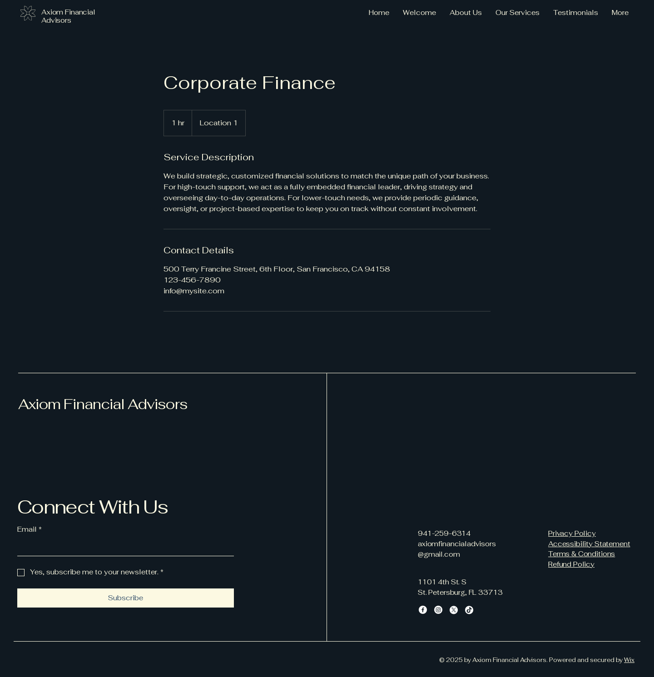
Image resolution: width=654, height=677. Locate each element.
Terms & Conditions (581, 553)
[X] (454, 610)
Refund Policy (571, 564)
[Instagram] (438, 610)
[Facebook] (423, 610)
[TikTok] (469, 610)
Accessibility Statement (589, 543)
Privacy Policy (572, 533)
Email (29, 529)
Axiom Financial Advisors (102, 404)
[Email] (122, 547)
